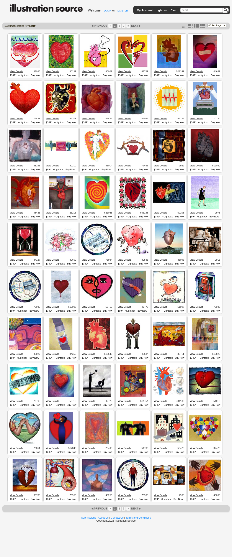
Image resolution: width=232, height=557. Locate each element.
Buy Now (35, 75)
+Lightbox (23, 75)
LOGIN (107, 10)
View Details (16, 71)
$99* (48, 169)
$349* (13, 75)
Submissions (88, 517)
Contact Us (117, 517)
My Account (145, 10)
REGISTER (122, 10)
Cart (173, 10)
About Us (103, 517)
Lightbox (162, 10)
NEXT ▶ (136, 25)
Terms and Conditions (138, 517)
